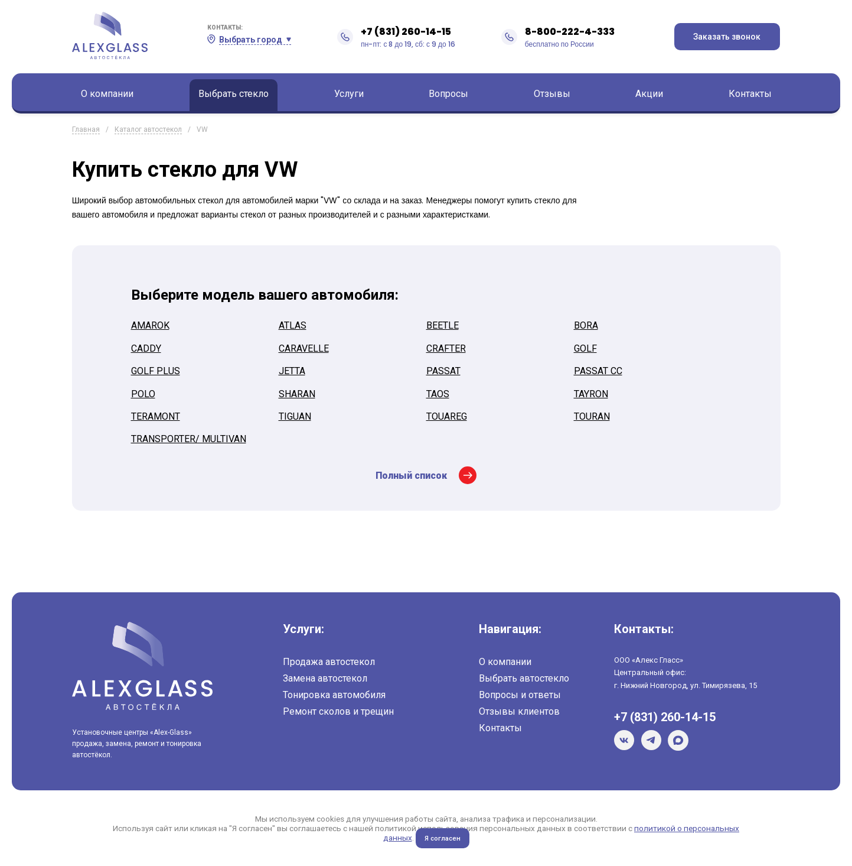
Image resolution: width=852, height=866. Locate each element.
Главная (86, 129)
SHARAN (297, 394)
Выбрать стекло (233, 93)
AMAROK (150, 325)
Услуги (349, 93)
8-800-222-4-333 (570, 31)
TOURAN (592, 416)
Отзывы (552, 93)
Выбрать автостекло (524, 678)
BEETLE (442, 325)
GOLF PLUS (155, 371)
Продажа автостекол (329, 661)
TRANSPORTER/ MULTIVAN (188, 439)
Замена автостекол (325, 678)
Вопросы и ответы (520, 694)
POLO (143, 394)
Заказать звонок (726, 36)
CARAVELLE (304, 348)
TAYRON (591, 394)
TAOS (437, 394)
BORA (586, 325)
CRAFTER (446, 348)
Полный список (411, 475)
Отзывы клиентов (519, 711)
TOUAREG (446, 416)
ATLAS (292, 325)
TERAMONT (155, 416)
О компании (107, 93)
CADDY (146, 348)
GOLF (585, 348)
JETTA (292, 371)
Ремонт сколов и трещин (338, 711)
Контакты (750, 93)
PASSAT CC (598, 371)
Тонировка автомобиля (334, 694)
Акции (649, 93)
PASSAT (443, 371)
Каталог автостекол (148, 129)
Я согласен (442, 838)
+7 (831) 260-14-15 (406, 31)
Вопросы (448, 93)
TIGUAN (295, 416)
